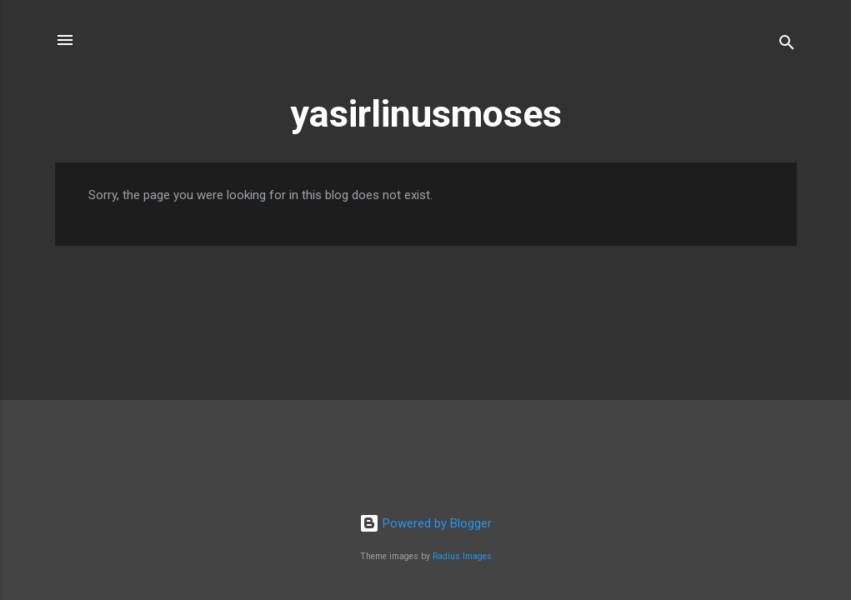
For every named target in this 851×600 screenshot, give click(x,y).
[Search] (787, 45)
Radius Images (462, 556)
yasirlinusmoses (426, 114)
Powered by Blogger (425, 523)
